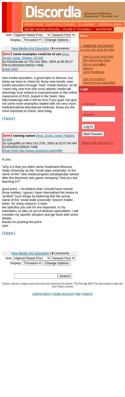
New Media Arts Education (30, 48)
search (88, 68)
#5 (9, 139)
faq (78, 294)
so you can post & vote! (97, 47)
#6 (40, 58)
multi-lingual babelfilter (99, 83)
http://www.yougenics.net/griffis (40, 150)
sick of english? (94, 79)
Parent (8, 118)
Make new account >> (98, 143)
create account (62, 294)
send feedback (93, 72)
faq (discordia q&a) (96, 60)
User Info (10, 69)
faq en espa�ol (94, 64)
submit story (41, 294)
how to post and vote (98, 56)
